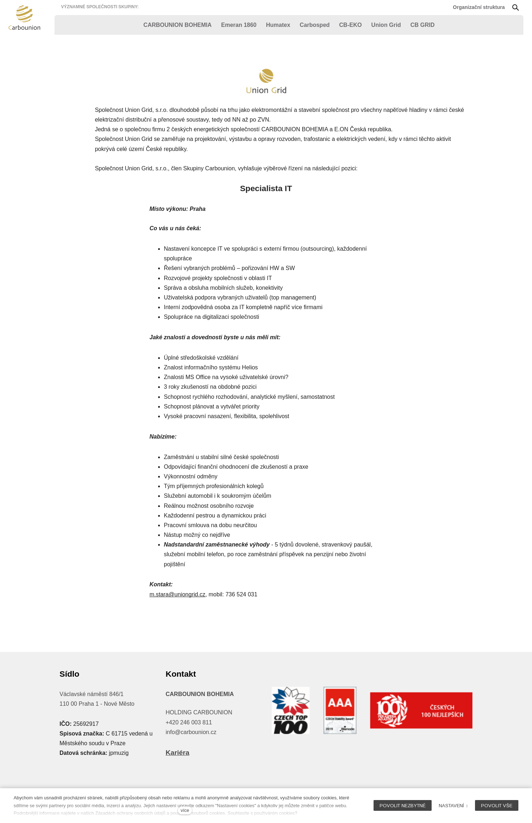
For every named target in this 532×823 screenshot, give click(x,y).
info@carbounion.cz (191, 732)
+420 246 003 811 (189, 722)
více (185, 810)
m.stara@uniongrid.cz (177, 595)
